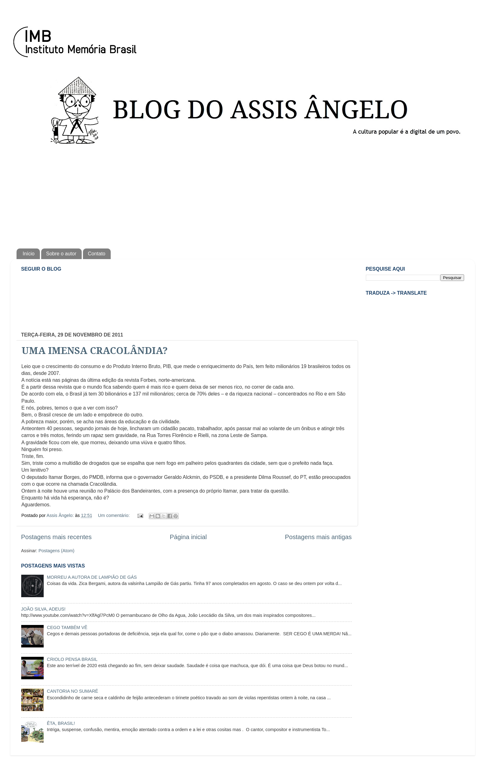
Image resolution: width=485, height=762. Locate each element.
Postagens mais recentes (56, 536)
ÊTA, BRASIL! (61, 723)
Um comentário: (114, 515)
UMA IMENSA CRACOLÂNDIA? (95, 350)
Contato (96, 253)
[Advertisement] (243, 195)
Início (29, 253)
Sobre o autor (61, 253)
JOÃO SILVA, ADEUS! (43, 609)
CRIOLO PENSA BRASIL (72, 659)
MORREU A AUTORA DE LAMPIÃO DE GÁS (92, 577)
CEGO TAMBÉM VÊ (67, 627)
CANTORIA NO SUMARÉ (72, 691)
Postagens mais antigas (318, 536)
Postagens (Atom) (56, 550)
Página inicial (188, 536)
